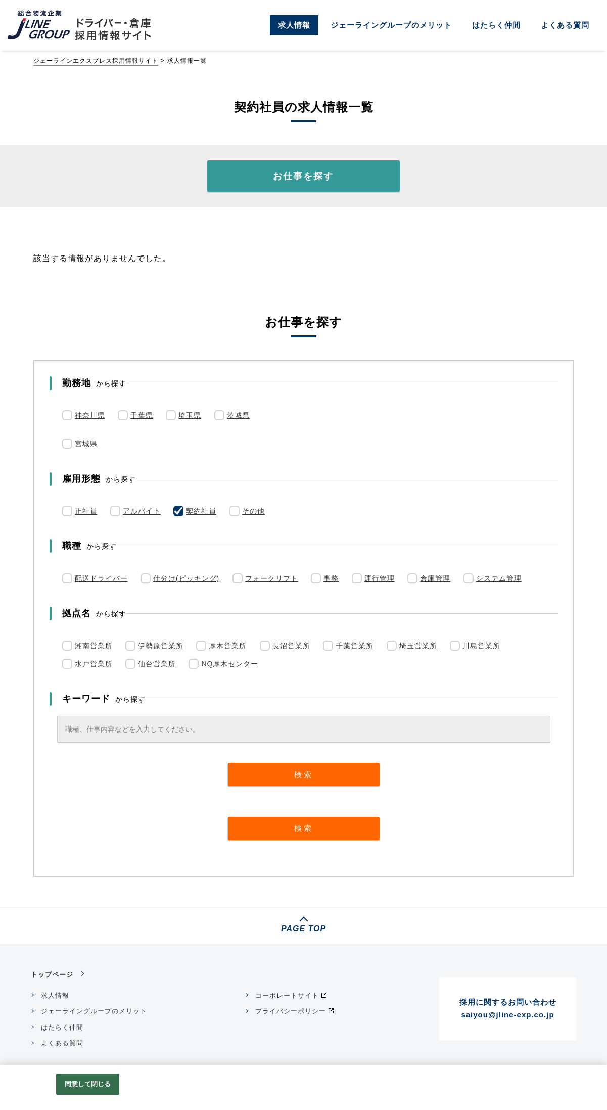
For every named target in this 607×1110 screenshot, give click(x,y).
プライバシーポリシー (290, 1011)
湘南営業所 (94, 646)
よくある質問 (565, 25)
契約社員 (201, 511)
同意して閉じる (88, 1084)
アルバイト (142, 511)
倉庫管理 (435, 578)
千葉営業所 (354, 646)
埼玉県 (189, 415)
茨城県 (238, 415)
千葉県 (141, 415)
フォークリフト (271, 578)
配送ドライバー (101, 578)
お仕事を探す (303, 176)
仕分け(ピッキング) (186, 578)
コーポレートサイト (287, 995)
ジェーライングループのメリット (391, 25)
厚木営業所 (228, 646)
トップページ (52, 974)
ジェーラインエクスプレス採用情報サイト (95, 60)
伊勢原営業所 (160, 646)
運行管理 (379, 578)
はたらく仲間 (496, 25)
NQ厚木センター (229, 664)
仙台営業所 (157, 664)
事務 (331, 578)
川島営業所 (481, 646)
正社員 (86, 511)
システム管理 (499, 578)
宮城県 (86, 444)
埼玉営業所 (418, 646)
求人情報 (294, 25)
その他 (253, 511)
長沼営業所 (291, 646)
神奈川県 (90, 415)
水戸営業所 (94, 664)
